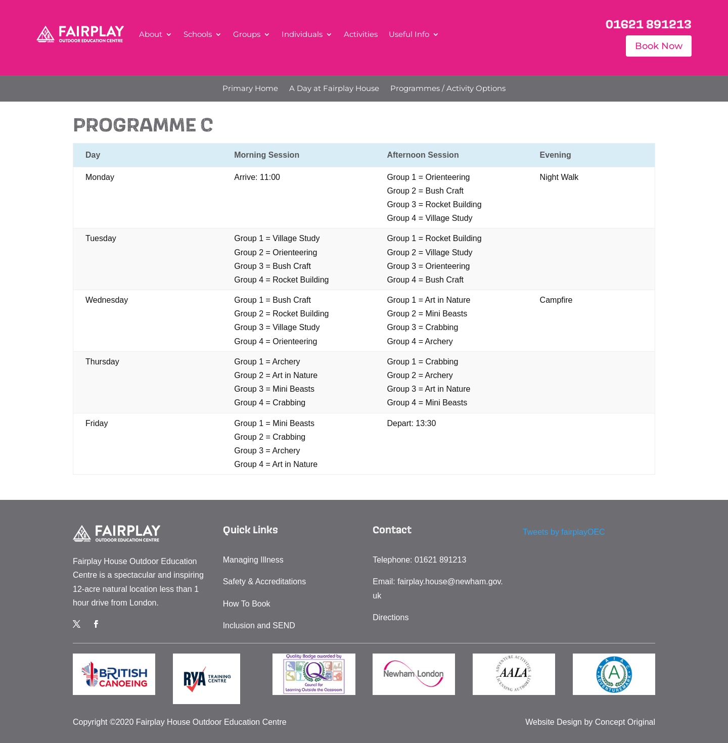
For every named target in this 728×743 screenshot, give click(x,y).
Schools (198, 34)
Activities (361, 34)
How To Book (246, 603)
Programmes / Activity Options (448, 89)
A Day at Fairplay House (334, 89)
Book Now (658, 46)
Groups (246, 34)
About (150, 34)
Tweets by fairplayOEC (564, 532)
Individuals (302, 34)
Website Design (553, 722)
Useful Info (409, 34)
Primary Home (250, 89)
